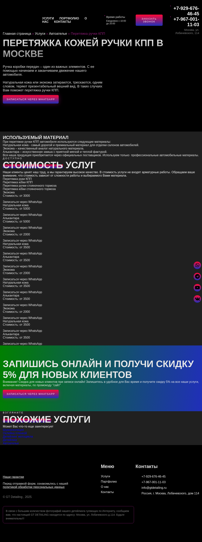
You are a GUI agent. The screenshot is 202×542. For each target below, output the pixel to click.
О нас (105, 486)
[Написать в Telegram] (197, 276)
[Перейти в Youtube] (197, 287)
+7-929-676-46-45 (186, 11)
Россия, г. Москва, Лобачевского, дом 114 (167, 493)
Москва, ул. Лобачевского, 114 (187, 31)
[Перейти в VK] (197, 299)
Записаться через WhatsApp (31, 99)
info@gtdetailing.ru (151, 488)
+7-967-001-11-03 (186, 21)
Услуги (48, 18)
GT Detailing (14, 496)
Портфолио (69, 18)
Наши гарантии (13, 476)
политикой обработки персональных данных (34, 487)
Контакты (62, 21)
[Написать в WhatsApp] (197, 265)
